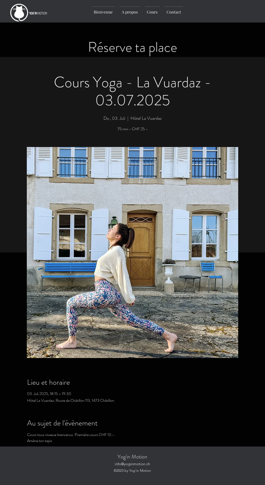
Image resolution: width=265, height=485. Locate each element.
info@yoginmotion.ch (132, 464)
